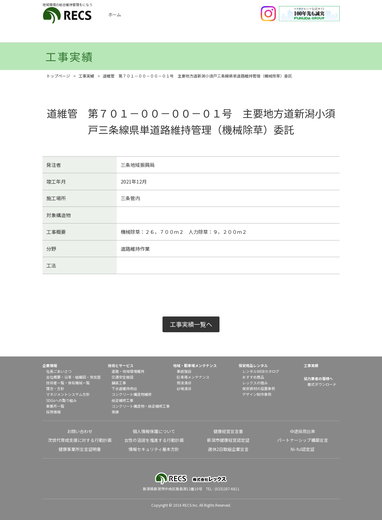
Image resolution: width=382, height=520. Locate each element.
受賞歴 (95, 376)
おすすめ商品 (253, 376)
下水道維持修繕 (124, 388)
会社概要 (53, 376)
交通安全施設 (122, 376)
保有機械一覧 (79, 382)
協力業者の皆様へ (318, 378)
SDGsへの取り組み (61, 400)
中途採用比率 (302, 431)
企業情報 (72, 35)
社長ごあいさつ (59, 371)
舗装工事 (119, 382)
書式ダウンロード (322, 384)
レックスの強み (255, 382)
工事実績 (121, 35)
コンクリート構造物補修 (132, 394)
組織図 (80, 376)
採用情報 (53, 411)
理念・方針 (55, 388)
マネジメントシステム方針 (68, 394)
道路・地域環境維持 (128, 371)
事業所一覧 (55, 406)
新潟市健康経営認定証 (228, 440)
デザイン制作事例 (256, 394)
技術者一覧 (55, 382)
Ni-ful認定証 (302, 449)
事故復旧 (184, 371)
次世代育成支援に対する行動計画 (80, 440)
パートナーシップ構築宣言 (302, 440)
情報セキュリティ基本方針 (154, 449)
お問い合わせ (79, 431)
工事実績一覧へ (191, 324)
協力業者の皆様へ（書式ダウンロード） (319, 35)
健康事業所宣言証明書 (80, 449)
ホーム (114, 15)
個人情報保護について (154, 431)
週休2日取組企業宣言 (228, 449)
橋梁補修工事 (122, 400)
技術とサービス (171, 35)
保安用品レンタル (270, 35)
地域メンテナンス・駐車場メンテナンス (220, 35)
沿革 (68, 376)
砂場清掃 (184, 388)
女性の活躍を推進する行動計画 (154, 440)
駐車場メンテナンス (193, 376)
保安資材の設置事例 (258, 388)
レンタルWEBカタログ (260, 371)
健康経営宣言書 (228, 431)
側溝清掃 (184, 382)
